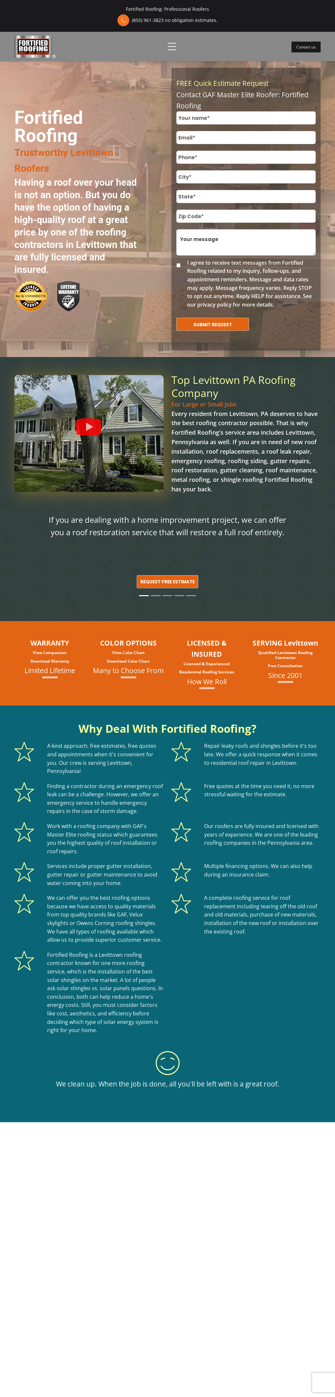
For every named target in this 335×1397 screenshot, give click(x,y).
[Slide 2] (156, 595)
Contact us (306, 47)
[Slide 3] (167, 595)
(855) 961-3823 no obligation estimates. (175, 20)
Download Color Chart (128, 661)
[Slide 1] (144, 595)
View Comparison (50, 652)
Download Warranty (49, 661)
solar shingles (64, 980)
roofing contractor (222, 423)
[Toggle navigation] (172, 46)
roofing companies (227, 842)
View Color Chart (128, 652)
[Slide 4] (179, 595)
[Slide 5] (191, 595)
